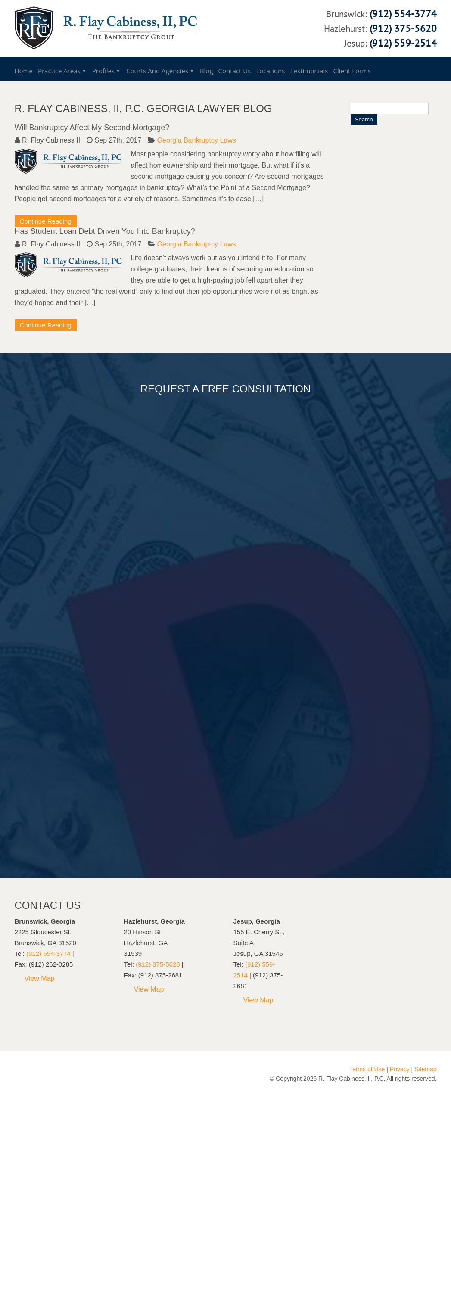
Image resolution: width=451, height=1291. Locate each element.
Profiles (103, 70)
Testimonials (309, 70)
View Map (40, 978)
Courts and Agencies (157, 70)
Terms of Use (367, 1069)
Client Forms (352, 70)
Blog (206, 70)
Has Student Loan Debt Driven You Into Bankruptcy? (105, 231)
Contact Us (234, 70)
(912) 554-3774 (403, 13)
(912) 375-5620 (403, 28)
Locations (270, 70)
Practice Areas (59, 70)
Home (24, 70)
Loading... (230, 632)
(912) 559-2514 (403, 43)
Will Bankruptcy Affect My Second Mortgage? (92, 127)
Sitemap (425, 1069)
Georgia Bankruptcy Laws (196, 140)
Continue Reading (46, 221)
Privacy (400, 1069)
